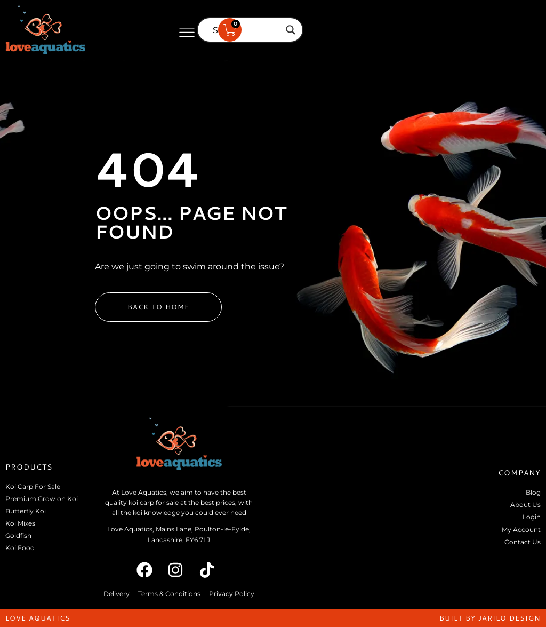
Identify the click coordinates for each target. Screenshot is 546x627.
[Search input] (245, 29)
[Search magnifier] (290, 29)
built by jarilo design (490, 618)
